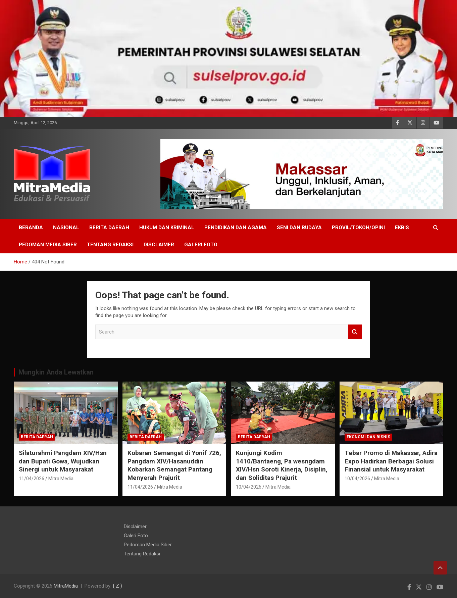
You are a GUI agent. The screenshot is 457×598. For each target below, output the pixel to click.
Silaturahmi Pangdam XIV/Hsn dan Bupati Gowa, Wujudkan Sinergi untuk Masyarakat (63, 461)
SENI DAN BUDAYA (299, 228)
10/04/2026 (248, 487)
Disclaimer (159, 245)
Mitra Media (60, 478)
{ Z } (117, 586)
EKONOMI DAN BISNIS (368, 437)
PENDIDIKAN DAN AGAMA (235, 228)
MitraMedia (66, 586)
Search (355, 332)
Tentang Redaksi (110, 245)
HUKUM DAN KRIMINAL (166, 228)
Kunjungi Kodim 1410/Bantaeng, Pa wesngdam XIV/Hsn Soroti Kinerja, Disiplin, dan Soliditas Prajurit (281, 465)
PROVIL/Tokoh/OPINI (358, 228)
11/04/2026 (31, 478)
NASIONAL (66, 228)
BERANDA (31, 228)
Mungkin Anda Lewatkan (56, 372)
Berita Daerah (109, 228)
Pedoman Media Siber (48, 245)
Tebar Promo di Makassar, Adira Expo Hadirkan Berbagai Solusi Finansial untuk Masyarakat (391, 461)
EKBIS (402, 228)
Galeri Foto (200, 245)
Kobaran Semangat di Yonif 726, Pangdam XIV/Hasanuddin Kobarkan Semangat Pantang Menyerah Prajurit (174, 465)
